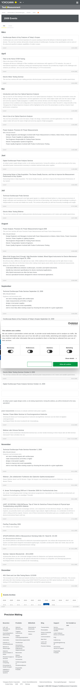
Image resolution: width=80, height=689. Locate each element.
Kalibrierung (57, 640)
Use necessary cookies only (39, 364)
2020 (46, 600)
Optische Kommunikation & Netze (8, 652)
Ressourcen (31, 631)
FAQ (55, 637)
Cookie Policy (9, 684)
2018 (60, 600)
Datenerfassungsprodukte (23, 640)
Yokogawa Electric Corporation (11, 682)
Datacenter (6, 637)
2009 (34, 12)
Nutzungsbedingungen (60, 682)
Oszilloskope (19, 642)
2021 (39, 600)
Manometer (19, 652)
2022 (32, 600)
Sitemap (27, 684)
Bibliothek (31, 623)
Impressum (72, 682)
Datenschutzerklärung (45, 682)
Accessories (19, 659)
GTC (21, 684)
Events (29, 12)
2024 (18, 600)
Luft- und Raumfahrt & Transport (6, 629)
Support (56, 623)
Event (10, 26)
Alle (4, 26)
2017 (67, 600)
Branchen (6, 623)
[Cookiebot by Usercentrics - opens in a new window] (69, 323)
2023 (25, 600)
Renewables (44, 630)
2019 (53, 600)
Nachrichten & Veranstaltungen (15, 12)
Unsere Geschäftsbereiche (29, 682)
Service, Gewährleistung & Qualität (58, 629)
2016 (74, 600)
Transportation (45, 627)
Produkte (19, 623)
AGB (16, 684)
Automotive (6, 640)
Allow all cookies (65, 364)
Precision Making (45, 646)
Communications (45, 636)
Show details (69, 358)
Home (3, 12)
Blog (42, 623)
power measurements (7, 411)
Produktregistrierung (59, 642)
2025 (11, 600)
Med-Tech (43, 639)
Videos (30, 634)
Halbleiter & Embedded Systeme (6, 671)
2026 (4, 600)
